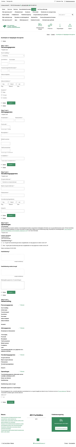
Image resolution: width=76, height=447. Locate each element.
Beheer (12, 443)
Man (4, 92)
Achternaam (13, 67)
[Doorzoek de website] (66, 14)
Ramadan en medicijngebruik (22, 17)
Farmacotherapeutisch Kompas (48, 17)
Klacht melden (5, 14)
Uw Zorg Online (6, 443)
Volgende (10, 103)
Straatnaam (4, 117)
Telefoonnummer (5, 147)
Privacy (66, 443)
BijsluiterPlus (34, 17)
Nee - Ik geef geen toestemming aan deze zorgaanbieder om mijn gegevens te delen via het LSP (25, 245)
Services (15, 9)
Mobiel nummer (5, 139)
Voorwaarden (72, 443)
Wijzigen (22, 305)
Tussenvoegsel (5, 67)
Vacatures (27, 12)
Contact (34, 9)
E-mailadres (4, 155)
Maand (11, 86)
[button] (72, 14)
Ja (3, 397)
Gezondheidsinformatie (25, 9)
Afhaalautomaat (19, 12)
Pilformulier (35, 12)
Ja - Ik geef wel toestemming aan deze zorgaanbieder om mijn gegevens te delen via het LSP (25, 242)
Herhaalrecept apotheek (48, 20)
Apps (16, 20)
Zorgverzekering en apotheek (40, 14)
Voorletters (4, 60)
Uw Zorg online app (42, 9)
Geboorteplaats (5, 74)
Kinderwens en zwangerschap (48, 12)
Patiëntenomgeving (26, 14)
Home (3, 9)
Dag (2, 86)
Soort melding (5, 53)
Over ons (10, 9)
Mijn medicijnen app (7, 17)
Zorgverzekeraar (6, 179)
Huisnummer (19, 117)
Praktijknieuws (15, 14)
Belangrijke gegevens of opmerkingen (11, 280)
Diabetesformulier (35, 20)
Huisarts (3, 208)
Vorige (4, 41)
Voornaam (12, 59)
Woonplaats (4, 132)
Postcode (4, 124)
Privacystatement (62, 391)
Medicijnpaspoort (24, 20)
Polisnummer (5, 192)
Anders (5, 98)
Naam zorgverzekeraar (7, 186)
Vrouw (5, 95)
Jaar (18, 86)
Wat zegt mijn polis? (7, 12)
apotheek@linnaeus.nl (40, 443)
